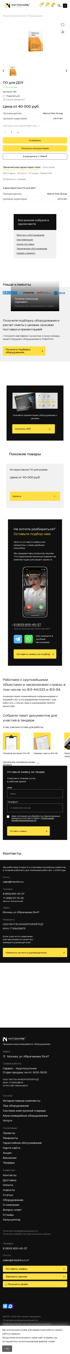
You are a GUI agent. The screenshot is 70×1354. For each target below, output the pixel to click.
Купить (34, 496)
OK (7, 1348)
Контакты (9, 1175)
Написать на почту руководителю (26, 952)
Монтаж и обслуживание (30, 235)
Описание (48, 167)
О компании (11, 1204)
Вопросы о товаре (14, 179)
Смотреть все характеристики (20, 126)
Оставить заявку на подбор (33, 654)
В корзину (35, 140)
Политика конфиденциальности (20, 1231)
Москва (12, 1056)
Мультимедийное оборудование (25, 1115)
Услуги (7, 1120)
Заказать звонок (16, 1276)
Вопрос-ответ (12, 1209)
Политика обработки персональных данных (27, 1234)
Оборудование (13, 1199)
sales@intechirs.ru (13, 881)
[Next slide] (66, 70)
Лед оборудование (16, 1105)
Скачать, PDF (23, 429)
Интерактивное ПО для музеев (29, 469)
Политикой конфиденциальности (33, 819)
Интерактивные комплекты (21, 1100)
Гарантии (46, 173)
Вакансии (9, 1157)
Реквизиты (10, 1138)
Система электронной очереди (24, 1110)
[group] (35, 41)
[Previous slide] (3, 70)
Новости (9, 1190)
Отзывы (33, 173)
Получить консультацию (35, 148)
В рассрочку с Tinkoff (35, 156)
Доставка (9, 173)
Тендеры (9, 1162)
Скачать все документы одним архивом (19, 763)
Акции (7, 1152)
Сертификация (25, 240)
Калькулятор (11, 1219)
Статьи (8, 1195)
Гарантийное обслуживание (22, 1142)
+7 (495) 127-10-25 (13, 898)
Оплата (22, 173)
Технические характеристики (21, 167)
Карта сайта (11, 1147)
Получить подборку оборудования (18, 351)
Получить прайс (18, 1284)
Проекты (9, 1133)
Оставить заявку (18, 831)
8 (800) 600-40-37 (27, 624)
